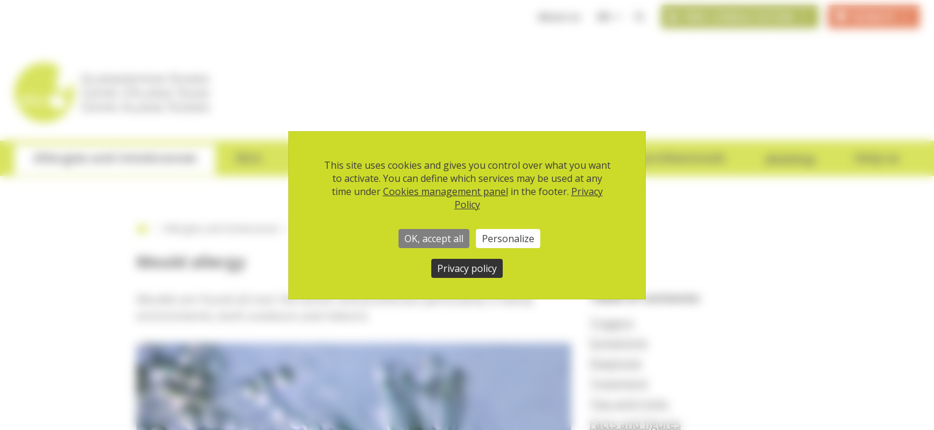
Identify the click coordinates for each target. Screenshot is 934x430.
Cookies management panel (445, 191)
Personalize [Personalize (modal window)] (508, 238)
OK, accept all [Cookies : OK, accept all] (433, 238)
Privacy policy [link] (467, 268)
